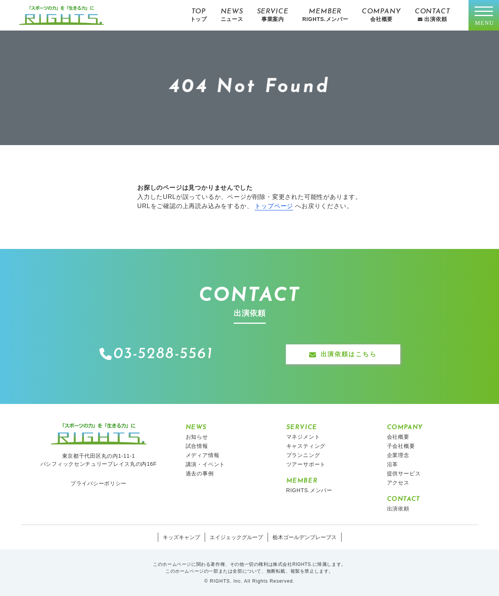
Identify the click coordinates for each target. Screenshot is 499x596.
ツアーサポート (306, 464)
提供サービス (404, 473)
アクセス (398, 483)
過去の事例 (200, 473)
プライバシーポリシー (99, 483)
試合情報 (197, 446)
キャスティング (306, 446)
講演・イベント (205, 464)
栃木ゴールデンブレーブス (305, 537)
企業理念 (398, 455)
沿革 (392, 464)
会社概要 (398, 437)
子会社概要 (401, 446)
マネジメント (303, 437)
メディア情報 (203, 455)
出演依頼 (398, 509)
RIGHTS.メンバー (309, 490)
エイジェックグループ (236, 537)
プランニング (303, 455)
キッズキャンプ (181, 537)
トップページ (274, 206)
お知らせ (197, 437)
